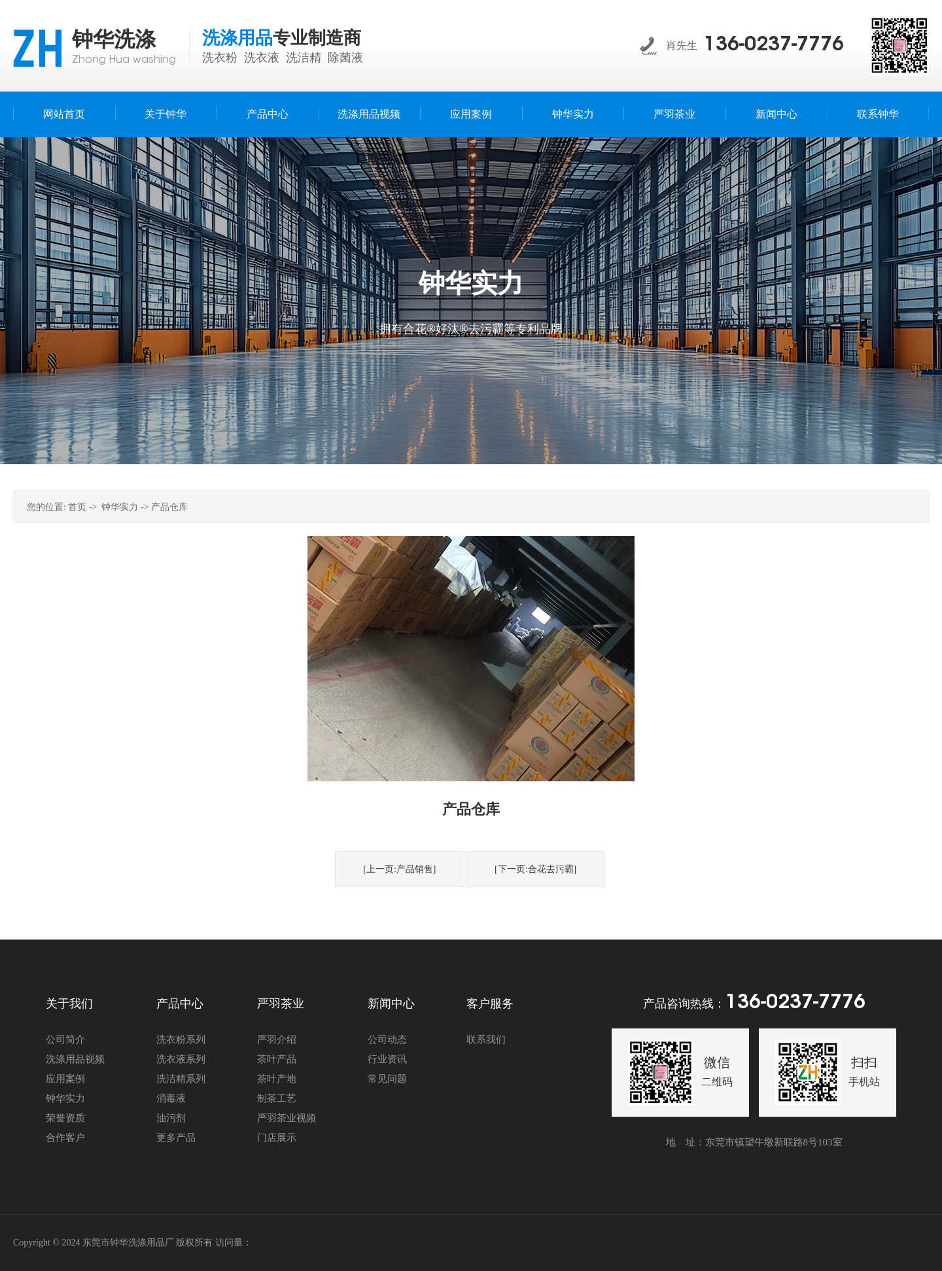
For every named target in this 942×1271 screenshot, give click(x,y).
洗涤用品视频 (75, 1059)
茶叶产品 (276, 1059)
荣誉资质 (65, 1118)
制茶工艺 (276, 1098)
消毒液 (171, 1098)
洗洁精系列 (180, 1079)
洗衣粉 (219, 57)
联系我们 (486, 1039)
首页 (77, 507)
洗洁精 (303, 57)
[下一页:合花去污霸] (535, 869)
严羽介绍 (276, 1039)
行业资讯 (387, 1059)
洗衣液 (261, 57)
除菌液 (345, 57)
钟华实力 (119, 507)
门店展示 (276, 1137)
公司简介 (65, 1039)
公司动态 (387, 1039)
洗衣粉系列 (180, 1039)
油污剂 (171, 1118)
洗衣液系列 (180, 1059)
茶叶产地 (276, 1079)
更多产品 (176, 1137)
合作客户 (65, 1137)
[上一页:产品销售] (399, 869)
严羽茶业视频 (286, 1118)
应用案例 (65, 1079)
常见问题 (387, 1079)
